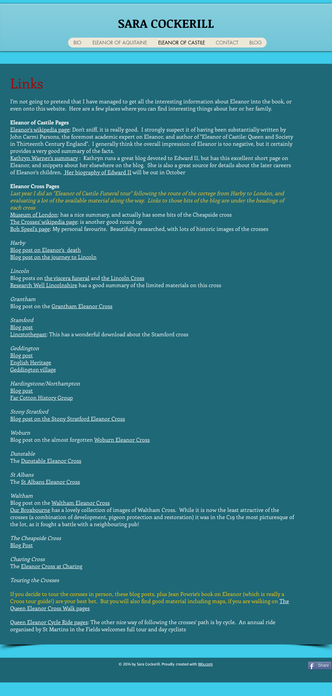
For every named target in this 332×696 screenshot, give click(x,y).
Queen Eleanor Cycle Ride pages (49, 621)
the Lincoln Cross (122, 277)
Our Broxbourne (30, 509)
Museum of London (34, 214)
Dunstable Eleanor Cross (51, 460)
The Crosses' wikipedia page (43, 221)
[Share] (320, 665)
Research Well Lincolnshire (43, 285)
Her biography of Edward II (97, 172)
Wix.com (205, 664)
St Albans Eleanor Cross (50, 481)
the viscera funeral (66, 277)
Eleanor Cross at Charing (51, 566)
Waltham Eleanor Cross (80, 502)
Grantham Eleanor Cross (81, 306)
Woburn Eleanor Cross (122, 439)
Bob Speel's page (30, 228)
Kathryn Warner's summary (44, 157)
